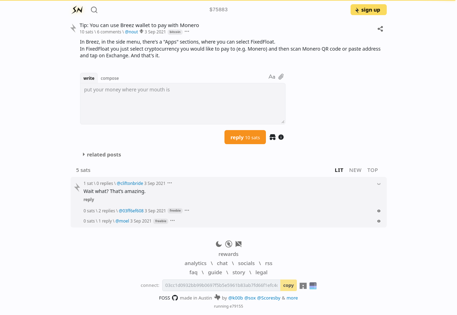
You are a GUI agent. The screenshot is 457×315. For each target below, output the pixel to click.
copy (288, 285)
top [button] (372, 169)
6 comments (109, 31)
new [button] (355, 169)
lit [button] (339, 169)
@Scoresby (268, 298)
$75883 (218, 10)
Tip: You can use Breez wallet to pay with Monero (139, 25)
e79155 (236, 306)
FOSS (168, 297)
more (292, 298)
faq (193, 272)
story (239, 272)
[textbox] (183, 103)
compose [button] (110, 78)
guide (215, 272)
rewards (228, 253)
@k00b (235, 298)
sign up (367, 9)
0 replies (105, 183)
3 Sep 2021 (155, 31)
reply (245, 137)
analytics (196, 262)
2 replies (107, 210)
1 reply (105, 221)
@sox (250, 298)
